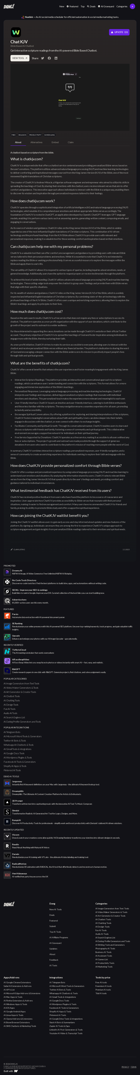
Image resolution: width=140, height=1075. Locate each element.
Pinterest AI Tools (12, 770)
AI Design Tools (11, 704)
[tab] (18, 142)
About (52, 954)
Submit (52, 926)
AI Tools (53, 965)
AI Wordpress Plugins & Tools (18, 757)
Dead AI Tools (11, 776)
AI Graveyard (55, 943)
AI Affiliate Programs (58, 937)
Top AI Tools (55, 931)
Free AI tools (101, 982)
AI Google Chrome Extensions (17, 982)
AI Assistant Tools (103, 955)
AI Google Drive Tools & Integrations (66, 1018)
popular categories (15, 678)
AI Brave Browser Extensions (17, 1022)
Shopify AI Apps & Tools (15, 765)
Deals (51, 915)
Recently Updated (14, 829)
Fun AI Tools (9, 708)
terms (133, 1067)
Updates (53, 948)
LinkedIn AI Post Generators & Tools (66, 1029)
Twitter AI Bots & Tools (15, 740)
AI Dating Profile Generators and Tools (22, 721)
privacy (125, 1067)
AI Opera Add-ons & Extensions (18, 1018)
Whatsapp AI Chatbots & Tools (19, 744)
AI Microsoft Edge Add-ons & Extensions (22, 993)
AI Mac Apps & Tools (13, 997)
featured (9, 609)
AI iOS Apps (9, 1008)
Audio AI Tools (10, 713)
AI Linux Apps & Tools (13, 1015)
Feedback (53, 960)
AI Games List (101, 959)
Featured (53, 920)
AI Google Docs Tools (14, 753)
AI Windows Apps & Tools (15, 1004)
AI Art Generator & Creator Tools (20, 691)
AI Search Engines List (14, 717)
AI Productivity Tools (104, 963)
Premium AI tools (103, 989)
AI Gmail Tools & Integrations (17, 749)
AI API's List (9, 989)
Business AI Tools (103, 952)
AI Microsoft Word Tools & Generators (23, 736)
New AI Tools (55, 909)
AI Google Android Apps (14, 1011)
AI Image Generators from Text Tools (21, 683)
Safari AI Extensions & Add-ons (18, 986)
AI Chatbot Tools (12, 696)
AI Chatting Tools (12, 700)
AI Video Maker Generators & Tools (21, 687)
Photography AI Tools (105, 948)
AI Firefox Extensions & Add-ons (18, 1000)
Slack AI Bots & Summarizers (62, 1022)
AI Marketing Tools (104, 966)
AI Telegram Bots (12, 732)
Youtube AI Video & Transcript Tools (65, 1033)
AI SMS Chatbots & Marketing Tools (20, 1026)
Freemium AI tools (103, 986)
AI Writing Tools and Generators (110, 945)
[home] (9, 6)
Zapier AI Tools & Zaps (59, 1026)
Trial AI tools (101, 993)
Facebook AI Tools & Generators (20, 761)
